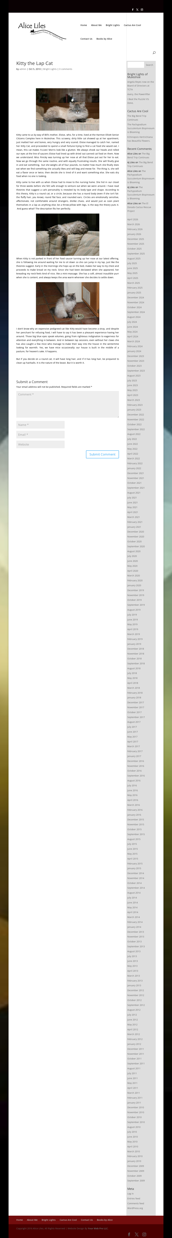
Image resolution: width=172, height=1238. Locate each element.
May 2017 (132, 736)
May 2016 (132, 795)
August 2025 (133, 258)
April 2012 (132, 1029)
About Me (96, 25)
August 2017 (133, 721)
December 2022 (135, 414)
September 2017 (136, 717)
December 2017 (135, 702)
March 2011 (133, 1092)
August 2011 (133, 1068)
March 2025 (133, 282)
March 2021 (133, 517)
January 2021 (134, 526)
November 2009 (135, 1170)
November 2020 (135, 536)
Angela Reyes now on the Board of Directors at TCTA (140, 85)
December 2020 (135, 531)
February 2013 (135, 980)
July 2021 (132, 497)
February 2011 (135, 1097)
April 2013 (132, 970)
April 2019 (132, 629)
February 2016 (135, 809)
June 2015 (132, 848)
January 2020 (134, 585)
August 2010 (133, 1127)
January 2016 (134, 814)
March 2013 (133, 975)
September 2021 (136, 487)
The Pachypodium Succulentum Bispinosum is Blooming (140, 128)
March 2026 (133, 224)
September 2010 (136, 1122)
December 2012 (135, 990)
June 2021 (132, 502)
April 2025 (132, 277)
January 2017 (134, 756)
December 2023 (135, 356)
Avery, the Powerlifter (138, 94)
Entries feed (133, 1198)
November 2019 (135, 595)
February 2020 (135, 580)
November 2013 (135, 936)
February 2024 (135, 346)
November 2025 (135, 243)
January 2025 (134, 292)
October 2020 (134, 541)
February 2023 (135, 404)
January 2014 (134, 926)
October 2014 (134, 883)
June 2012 (132, 1019)
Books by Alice (104, 39)
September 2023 (136, 370)
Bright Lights (113, 25)
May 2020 (132, 565)
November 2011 (135, 1053)
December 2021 (135, 473)
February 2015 (135, 863)
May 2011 (132, 1082)
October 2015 (134, 829)
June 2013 (132, 960)
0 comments (65, 69)
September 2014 (136, 887)
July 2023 (132, 380)
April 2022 (132, 453)
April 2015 (132, 858)
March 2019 (133, 634)
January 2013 (134, 985)
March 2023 (133, 399)
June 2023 (132, 385)
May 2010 (132, 1141)
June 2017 (132, 731)
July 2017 (132, 726)
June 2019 (132, 619)
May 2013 (132, 965)
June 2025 (132, 268)
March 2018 (133, 687)
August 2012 (133, 1009)
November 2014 (135, 878)
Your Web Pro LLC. (98, 1228)
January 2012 (134, 1044)
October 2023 (134, 365)
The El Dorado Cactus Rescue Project (139, 207)
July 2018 (132, 673)
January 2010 (134, 1161)
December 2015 (135, 819)
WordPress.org (135, 1208)
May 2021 (132, 507)
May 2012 (132, 1024)
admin (22, 69)
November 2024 (135, 302)
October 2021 (134, 482)
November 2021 (135, 478)
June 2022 (132, 443)
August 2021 (133, 492)
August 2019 (133, 609)
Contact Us (86, 39)
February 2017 (135, 751)
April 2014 (132, 912)
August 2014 (133, 892)
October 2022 (134, 424)
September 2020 (136, 546)
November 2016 (135, 765)
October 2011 (134, 1058)
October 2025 (134, 248)
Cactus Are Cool (132, 25)
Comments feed (135, 1203)
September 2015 (136, 834)
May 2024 (132, 331)
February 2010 (135, 1156)
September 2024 (136, 312)
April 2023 (132, 395)
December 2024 (135, 297)
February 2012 (135, 1039)
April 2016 (132, 800)
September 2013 (136, 946)
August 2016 (133, 780)
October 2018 (134, 658)
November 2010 (135, 1112)
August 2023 (133, 375)
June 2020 (132, 560)
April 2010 (132, 1146)
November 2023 (135, 360)
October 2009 (134, 1175)
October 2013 (134, 941)
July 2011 (132, 1073)
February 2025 (135, 287)
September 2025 (136, 253)
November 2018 (135, 653)
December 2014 (135, 873)
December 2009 (135, 1165)
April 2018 (132, 682)
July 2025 (132, 263)
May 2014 (132, 907)
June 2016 (132, 790)
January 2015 (134, 868)
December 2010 (135, 1107)
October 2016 (134, 770)
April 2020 (132, 570)
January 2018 (134, 697)
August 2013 (133, 951)
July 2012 (132, 1014)
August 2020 (133, 551)
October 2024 (134, 307)
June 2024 (132, 326)
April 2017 (132, 741)
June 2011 (132, 1078)
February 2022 (135, 463)
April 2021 (132, 512)
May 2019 (132, 624)
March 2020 (133, 575)
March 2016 (133, 804)
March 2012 (133, 1034)
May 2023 (132, 390)
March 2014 (133, 917)
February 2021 (135, 521)
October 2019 (134, 599)
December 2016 (135, 761)
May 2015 (132, 853)
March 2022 (133, 458)
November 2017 (135, 707)
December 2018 (135, 648)
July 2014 (132, 897)
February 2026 (135, 229)
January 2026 (134, 234)
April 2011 (132, 1087)
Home (83, 25)
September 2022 (136, 429)
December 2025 (135, 239)
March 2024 (133, 341)
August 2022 (133, 434)
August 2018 (133, 668)
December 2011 (135, 1048)
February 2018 (135, 692)
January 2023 (134, 409)
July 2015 (132, 843)
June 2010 (132, 1136)
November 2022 (135, 419)
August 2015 (133, 839)
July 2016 (132, 785)
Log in (130, 1193)
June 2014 (132, 902)
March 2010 (133, 1151)
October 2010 (134, 1117)
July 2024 (132, 321)
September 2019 (136, 604)
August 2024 (133, 316)
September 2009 (136, 1180)
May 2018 (132, 678)
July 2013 (132, 956)
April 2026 (132, 219)
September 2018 (136, 663)
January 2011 (134, 1102)
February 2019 (135, 639)
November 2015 (135, 824)
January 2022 (134, 468)
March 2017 (133, 746)
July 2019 (132, 614)
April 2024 (132, 336)
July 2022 (132, 438)
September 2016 (136, 775)
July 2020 (132, 556)
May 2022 (132, 448)
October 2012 (134, 1000)
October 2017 (134, 712)
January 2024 (134, 351)
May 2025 (132, 273)
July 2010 (132, 1131)
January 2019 (134, 643)
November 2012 (135, 995)
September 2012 (136, 1005)
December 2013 (135, 931)
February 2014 (135, 922)
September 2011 (136, 1063)
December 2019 (135, 590)
